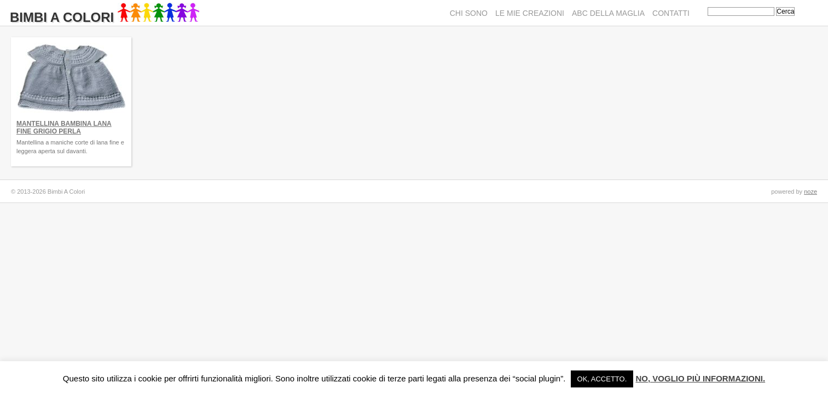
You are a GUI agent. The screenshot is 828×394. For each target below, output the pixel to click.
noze (810, 191)
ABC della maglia (608, 13)
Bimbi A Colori (104, 17)
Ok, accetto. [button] (602, 379)
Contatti (671, 13)
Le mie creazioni (529, 13)
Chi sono (469, 13)
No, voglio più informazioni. (700, 378)
